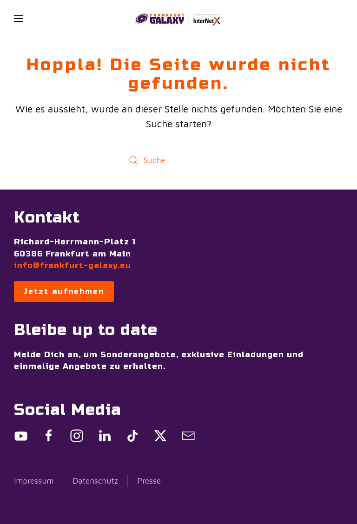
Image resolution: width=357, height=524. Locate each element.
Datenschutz (95, 480)
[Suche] (178, 160)
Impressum (33, 480)
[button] (18, 18)
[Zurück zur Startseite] (178, 18)
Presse (149, 480)
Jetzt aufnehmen (64, 291)
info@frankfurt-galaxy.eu (72, 265)
